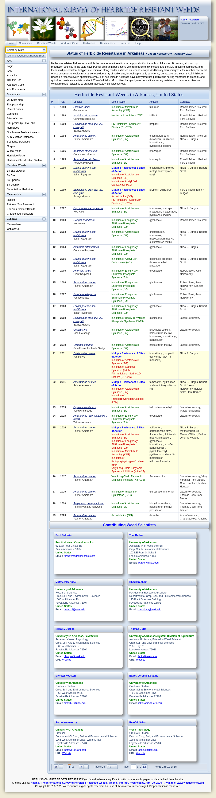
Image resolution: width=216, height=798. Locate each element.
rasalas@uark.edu (148, 749)
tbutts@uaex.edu (147, 656)
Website (66, 659)
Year (62, 101)
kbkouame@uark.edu (150, 703)
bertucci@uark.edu (74, 609)
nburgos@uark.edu (74, 656)
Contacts (185, 101)
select (44, 49)
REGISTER (194, 20)
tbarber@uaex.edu (148, 562)
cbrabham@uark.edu (149, 609)
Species (77, 101)
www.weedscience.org (190, 782)
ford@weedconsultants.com (79, 555)
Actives (154, 101)
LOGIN (184, 20)
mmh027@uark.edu (75, 703)
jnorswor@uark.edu (75, 749)
